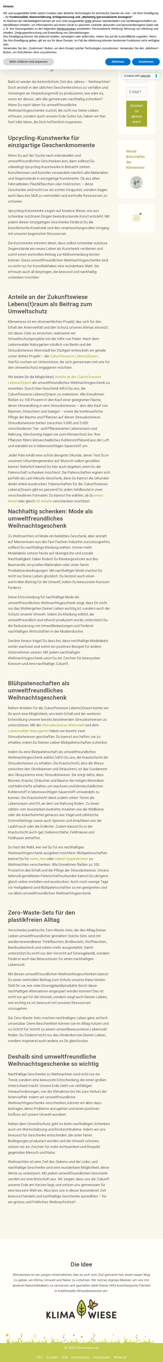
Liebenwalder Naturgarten (28, 731)
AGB (64, 1357)
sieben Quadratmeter (71, 859)
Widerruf (120, 1357)
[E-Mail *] (136, 92)
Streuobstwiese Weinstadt (63, 725)
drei (43, 859)
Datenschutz (80, 1357)
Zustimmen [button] (146, 61)
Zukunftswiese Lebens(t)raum (74, 356)
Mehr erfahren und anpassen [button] (29, 61)
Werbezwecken (66, 28)
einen (34, 859)
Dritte (88, 21)
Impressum (101, 1357)
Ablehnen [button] (118, 61)
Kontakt (52, 1357)
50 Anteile (44, 501)
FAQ (39, 1357)
